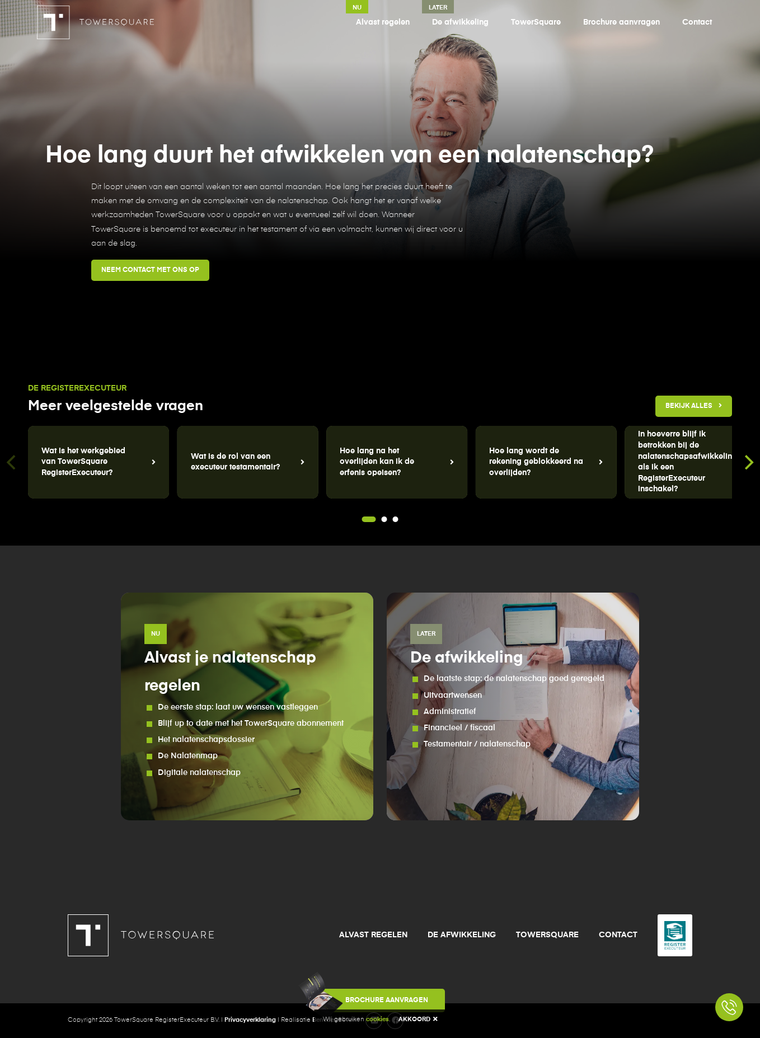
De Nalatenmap (188, 756)
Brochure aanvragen (621, 22)
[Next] (747, 462)
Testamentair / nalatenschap (477, 744)
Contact (697, 22)
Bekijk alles (693, 406)
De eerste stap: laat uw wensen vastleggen (238, 707)
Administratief (450, 712)
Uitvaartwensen (453, 695)
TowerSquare (536, 22)
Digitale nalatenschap (199, 773)
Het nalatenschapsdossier (206, 740)
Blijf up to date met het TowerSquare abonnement (251, 723)
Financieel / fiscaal (459, 728)
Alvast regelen (383, 22)
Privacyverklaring (250, 1020)
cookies (377, 1019)
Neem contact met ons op (150, 270)
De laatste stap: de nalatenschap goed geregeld (514, 679)
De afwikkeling (460, 22)
